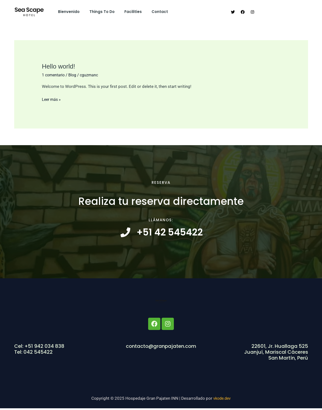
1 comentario (54, 74)
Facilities (127, 11)
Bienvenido (67, 11)
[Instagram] (252, 12)
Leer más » (52, 99)
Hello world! (58, 66)
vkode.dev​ (222, 400)
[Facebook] (243, 12)
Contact (151, 11)
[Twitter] (233, 12)
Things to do (98, 11)
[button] (283, 11)
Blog (74, 74)
